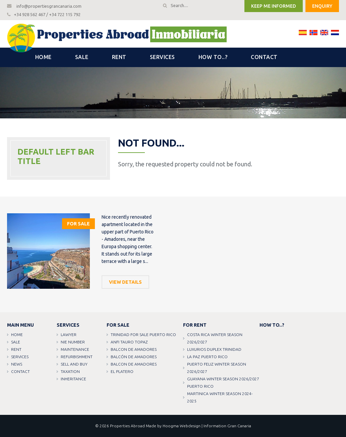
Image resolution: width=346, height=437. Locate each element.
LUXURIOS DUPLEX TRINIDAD (214, 349)
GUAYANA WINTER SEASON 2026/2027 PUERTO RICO (223, 382)
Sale (82, 57)
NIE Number (73, 342)
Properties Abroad (127, 426)
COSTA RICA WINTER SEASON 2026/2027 (214, 338)
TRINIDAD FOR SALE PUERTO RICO (143, 334)
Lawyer (68, 334)
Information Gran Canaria (227, 426)
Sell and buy (74, 364)
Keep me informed (273, 6)
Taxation (70, 371)
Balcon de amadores (134, 349)
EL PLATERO (122, 371)
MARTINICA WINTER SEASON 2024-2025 (219, 397)
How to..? (213, 57)
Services (162, 57)
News (16, 364)
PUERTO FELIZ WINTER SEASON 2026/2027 (216, 368)
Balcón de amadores (134, 356)
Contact (264, 57)
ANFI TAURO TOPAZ (129, 342)
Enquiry (322, 6)
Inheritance (73, 379)
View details (125, 282)
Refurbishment (77, 356)
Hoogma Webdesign (181, 426)
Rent (119, 57)
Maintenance (75, 349)
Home (43, 57)
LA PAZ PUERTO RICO (207, 356)
